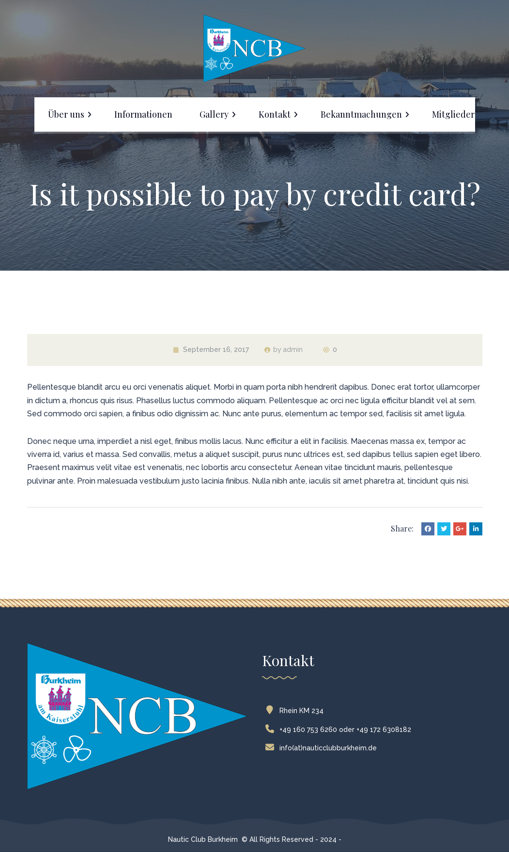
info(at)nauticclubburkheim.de (323, 748)
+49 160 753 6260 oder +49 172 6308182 (340, 729)
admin (293, 349)
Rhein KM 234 (297, 711)
